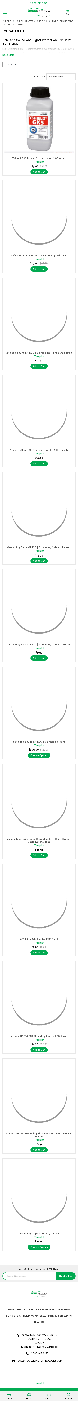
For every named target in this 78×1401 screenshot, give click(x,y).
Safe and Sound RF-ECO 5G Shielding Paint (39, 742)
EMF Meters (13, 1315)
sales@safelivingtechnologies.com (40, 1360)
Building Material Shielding (32, 21)
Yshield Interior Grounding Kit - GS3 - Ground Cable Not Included (39, 1135)
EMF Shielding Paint (63, 21)
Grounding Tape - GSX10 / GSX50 (39, 1233)
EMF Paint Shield (16, 25)
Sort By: (40, 76)
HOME (10, 1309)
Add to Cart (39, 171)
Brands (39, 1322)
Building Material (34, 1315)
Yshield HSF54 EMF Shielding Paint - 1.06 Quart (39, 1036)
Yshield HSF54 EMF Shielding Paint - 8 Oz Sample (39, 450)
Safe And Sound (13, 40)
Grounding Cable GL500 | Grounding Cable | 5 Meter (39, 547)
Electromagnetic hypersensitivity (43, 49)
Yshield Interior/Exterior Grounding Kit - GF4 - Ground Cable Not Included (39, 840)
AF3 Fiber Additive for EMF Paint (39, 939)
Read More (8, 54)
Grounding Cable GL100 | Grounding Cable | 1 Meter (39, 644)
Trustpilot (39, 1383)
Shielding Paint (46, 1309)
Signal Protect (42, 40)
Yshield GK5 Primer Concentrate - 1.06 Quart (39, 158)
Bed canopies (25, 1309)
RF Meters (64, 1309)
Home (8, 21)
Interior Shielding (60, 1315)
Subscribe (65, 1276)
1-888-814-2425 (39, 3)
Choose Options (39, 755)
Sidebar (11, 64)
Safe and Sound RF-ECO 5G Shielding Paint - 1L (39, 255)
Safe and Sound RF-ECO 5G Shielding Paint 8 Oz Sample (39, 352)
